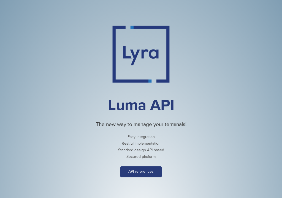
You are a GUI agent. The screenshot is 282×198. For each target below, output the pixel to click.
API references (141, 172)
